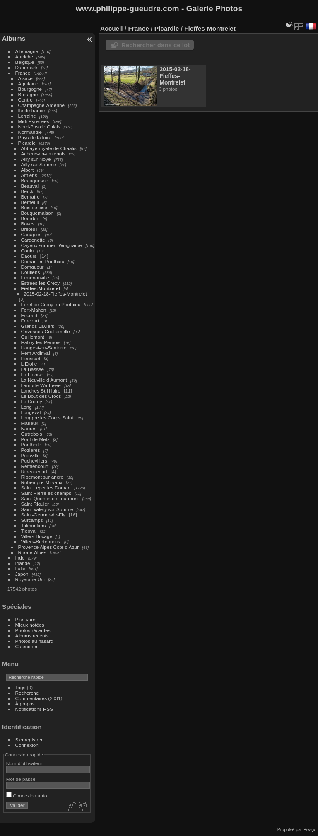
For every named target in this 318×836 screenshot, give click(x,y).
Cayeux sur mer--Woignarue (51, 245)
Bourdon (30, 218)
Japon (22, 574)
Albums (13, 38)
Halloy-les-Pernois (40, 342)
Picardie (27, 142)
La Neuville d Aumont (44, 380)
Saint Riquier (35, 503)
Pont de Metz (35, 439)
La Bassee (32, 369)
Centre (25, 99)
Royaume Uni (30, 579)
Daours (29, 256)
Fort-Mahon (33, 310)
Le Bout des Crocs (41, 396)
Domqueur (32, 266)
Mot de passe (21, 779)
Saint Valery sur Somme (47, 509)
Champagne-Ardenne (41, 105)
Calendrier (26, 646)
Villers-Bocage (37, 536)
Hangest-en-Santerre (44, 347)
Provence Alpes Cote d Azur (48, 547)
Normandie (30, 132)
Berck (27, 191)
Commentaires (31, 698)
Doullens (30, 272)
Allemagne (27, 51)
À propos (25, 703)
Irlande (22, 563)
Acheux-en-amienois (43, 153)
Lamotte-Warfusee (41, 385)
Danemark (26, 67)
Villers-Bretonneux (41, 541)
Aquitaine (28, 83)
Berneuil (30, 202)
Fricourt (29, 315)
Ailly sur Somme (38, 164)
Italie (20, 568)
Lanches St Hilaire (40, 390)
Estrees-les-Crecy (40, 283)
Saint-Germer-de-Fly (43, 514)
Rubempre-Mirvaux (42, 482)
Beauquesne (34, 180)
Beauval (30, 186)
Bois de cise (34, 207)
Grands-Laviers (37, 326)
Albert (27, 169)
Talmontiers (33, 525)
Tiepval (29, 530)
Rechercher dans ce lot (155, 44)
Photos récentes (33, 630)
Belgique (24, 62)
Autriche (24, 56)
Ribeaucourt (34, 471)
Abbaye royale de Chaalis (49, 148)
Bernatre (30, 196)
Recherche (27, 692)
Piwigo (310, 829)
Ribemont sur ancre (42, 477)
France (23, 72)
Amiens (29, 175)
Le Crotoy (31, 401)
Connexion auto (26, 795)
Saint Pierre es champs (46, 493)
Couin (27, 250)
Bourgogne (30, 89)
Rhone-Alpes (32, 552)
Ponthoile (31, 444)
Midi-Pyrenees (33, 121)
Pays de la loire (34, 137)
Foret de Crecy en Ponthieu (51, 304)
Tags (20, 687)
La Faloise (32, 374)
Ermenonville (35, 277)
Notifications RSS (34, 709)
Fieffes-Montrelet (40, 288)
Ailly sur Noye (36, 159)
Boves (28, 223)
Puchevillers (34, 460)
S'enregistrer (29, 739)
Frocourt (30, 320)
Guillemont (32, 336)
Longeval (31, 412)
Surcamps (32, 520)
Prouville (30, 455)
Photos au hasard (34, 641)
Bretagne (28, 94)
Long (27, 407)
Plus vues (25, 619)
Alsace (25, 78)
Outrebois (31, 433)
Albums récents (32, 635)
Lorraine (27, 116)
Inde (20, 557)
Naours (29, 428)
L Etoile (29, 363)
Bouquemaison (37, 213)
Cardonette (33, 239)
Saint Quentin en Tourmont (50, 498)
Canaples (31, 234)
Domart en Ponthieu (43, 261)
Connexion (27, 745)
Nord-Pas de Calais (39, 126)
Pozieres (30, 450)
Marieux (30, 423)
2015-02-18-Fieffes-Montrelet (55, 293)
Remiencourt (35, 466)
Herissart (31, 358)
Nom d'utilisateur (24, 763)
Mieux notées (29, 625)
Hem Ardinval (35, 353)
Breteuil (29, 229)
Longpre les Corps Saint (47, 417)
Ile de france (31, 110)
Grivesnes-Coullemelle (45, 331)
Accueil (111, 28)
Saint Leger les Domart (46, 487)
